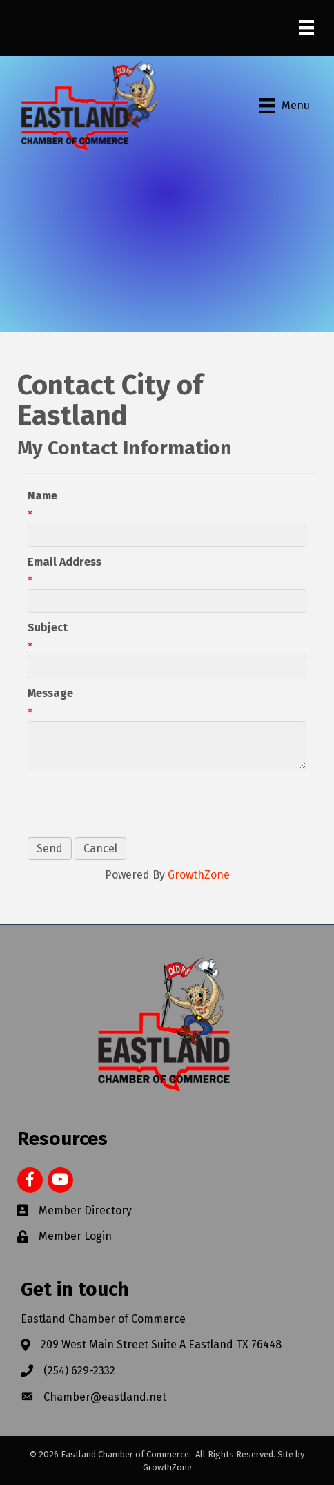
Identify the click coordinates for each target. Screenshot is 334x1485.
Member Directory (85, 1210)
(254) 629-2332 (79, 1370)
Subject (48, 627)
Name (42, 495)
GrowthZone (199, 874)
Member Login (75, 1236)
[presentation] (132, 803)
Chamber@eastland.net (104, 1396)
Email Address (64, 561)
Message (50, 693)
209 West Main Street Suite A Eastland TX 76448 (161, 1344)
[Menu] (306, 27)
